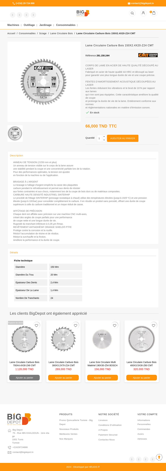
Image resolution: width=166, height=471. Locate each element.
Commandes (143, 429)
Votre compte (147, 414)
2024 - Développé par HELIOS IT (83, 467)
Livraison (103, 420)
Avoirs (140, 434)
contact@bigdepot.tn (141, 3)
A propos (103, 430)
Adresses (142, 439)
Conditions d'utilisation (110, 425)
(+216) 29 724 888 (23, 3)
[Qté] (99, 138)
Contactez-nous (106, 439)
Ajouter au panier (122, 138)
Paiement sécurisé (108, 435)
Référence (90, 55)
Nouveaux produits (68, 429)
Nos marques (66, 439)
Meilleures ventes (68, 434)
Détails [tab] (14, 252)
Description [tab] (16, 155)
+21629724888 (20, 447)
